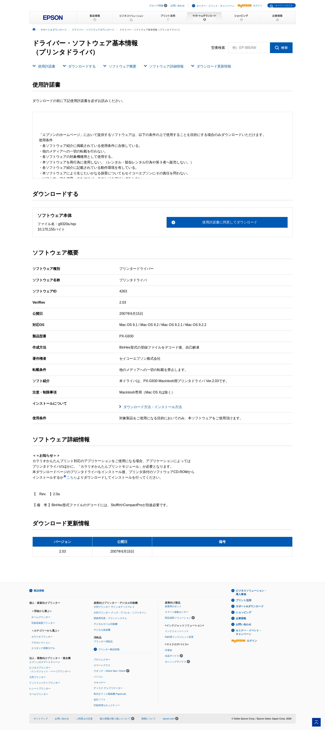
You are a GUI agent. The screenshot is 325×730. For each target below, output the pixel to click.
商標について (148, 718)
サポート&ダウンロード (250, 606)
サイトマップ (41, 718)
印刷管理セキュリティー (107, 705)
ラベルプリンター (38, 694)
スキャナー (100, 682)
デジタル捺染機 (102, 630)
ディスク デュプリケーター (108, 688)
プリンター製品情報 (109, 649)
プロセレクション (40, 642)
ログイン (250, 5)
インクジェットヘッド (177, 631)
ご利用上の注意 (84, 718)
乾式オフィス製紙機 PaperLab (110, 694)
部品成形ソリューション (178, 617)
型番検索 (218, 47)
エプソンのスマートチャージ (44, 662)
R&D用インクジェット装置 (179, 637)
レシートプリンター (40, 688)
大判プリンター (37, 677)
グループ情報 (156, 5)
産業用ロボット (173, 606)
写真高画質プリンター (43, 623)
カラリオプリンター (42, 636)
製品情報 (39, 590)
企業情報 (241, 618)
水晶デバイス (172, 656)
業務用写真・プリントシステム (110, 618)
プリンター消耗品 (103, 641)
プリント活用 (243, 600)
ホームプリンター (40, 617)
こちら (70, 477)
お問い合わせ (177, 5)
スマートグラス (102, 665)
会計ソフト (100, 699)
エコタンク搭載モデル (43, 648)
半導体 (168, 650)
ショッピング (243, 612)
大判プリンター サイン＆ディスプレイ (114, 607)
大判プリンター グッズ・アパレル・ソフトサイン (120, 612)
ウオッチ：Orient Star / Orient (110, 671)
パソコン (98, 676)
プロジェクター (102, 659)
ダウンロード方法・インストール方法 (152, 407)
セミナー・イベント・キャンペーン (215, 6)
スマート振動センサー (177, 612)
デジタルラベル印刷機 (105, 624)
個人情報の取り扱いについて (117, 718)
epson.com (168, 718)
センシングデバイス (175, 661)
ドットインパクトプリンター (44, 682)
